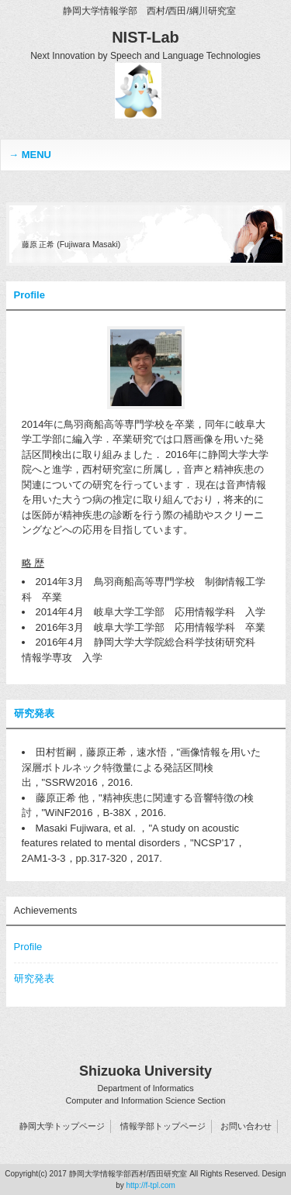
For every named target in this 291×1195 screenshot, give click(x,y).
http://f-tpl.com (150, 1185)
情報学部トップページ (163, 1126)
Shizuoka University (145, 1085)
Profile (29, 295)
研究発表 (34, 713)
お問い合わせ (246, 1126)
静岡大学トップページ (62, 1126)
